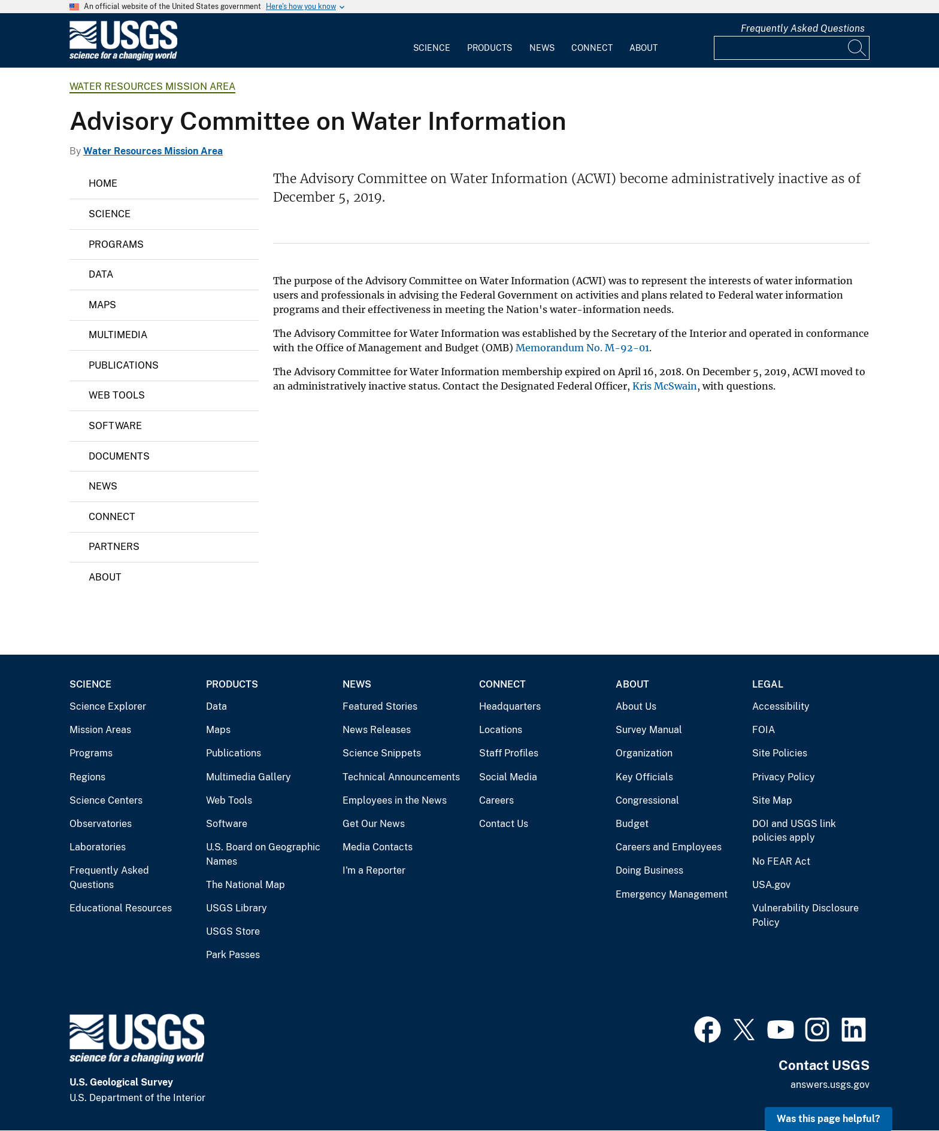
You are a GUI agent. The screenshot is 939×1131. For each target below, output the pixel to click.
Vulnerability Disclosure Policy (805, 915)
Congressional (647, 800)
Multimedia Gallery (248, 777)
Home (103, 183)
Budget (632, 823)
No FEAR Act (781, 861)
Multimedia (118, 334)
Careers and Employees (669, 847)
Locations (500, 729)
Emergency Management (672, 894)
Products (489, 48)
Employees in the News (395, 800)
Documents (119, 456)
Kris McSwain (664, 386)
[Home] (123, 57)
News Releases (377, 729)
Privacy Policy (783, 777)
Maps (102, 305)
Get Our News (374, 823)
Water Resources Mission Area (152, 86)
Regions (87, 777)
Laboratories (97, 847)
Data (101, 274)
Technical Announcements (401, 777)
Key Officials (644, 777)
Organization (644, 753)
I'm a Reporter (374, 870)
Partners (114, 546)
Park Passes (233, 954)
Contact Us (503, 823)
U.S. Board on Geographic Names (263, 854)
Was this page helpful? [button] (828, 1118)
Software (115, 425)
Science (431, 48)
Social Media (508, 777)
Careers (496, 800)
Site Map (772, 800)
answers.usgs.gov (830, 1084)
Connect (592, 48)
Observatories (100, 823)
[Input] (792, 48)
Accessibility (781, 706)
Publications (124, 365)
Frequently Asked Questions (803, 28)
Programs (116, 244)
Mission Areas (100, 729)
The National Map (245, 884)
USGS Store (233, 931)
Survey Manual (649, 729)
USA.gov (771, 884)
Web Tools (117, 395)
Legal (767, 684)
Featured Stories (380, 706)
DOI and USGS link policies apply (794, 831)
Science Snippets (382, 753)
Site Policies (779, 753)
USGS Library (236, 908)
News (542, 48)
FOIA (763, 729)
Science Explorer (107, 706)
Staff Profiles (508, 753)
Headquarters (510, 706)
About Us (636, 706)
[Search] (858, 48)
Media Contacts (378, 847)
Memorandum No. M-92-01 (582, 348)
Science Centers (106, 800)
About (643, 48)
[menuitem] (432, 40)
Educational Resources (120, 908)
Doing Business (649, 870)
